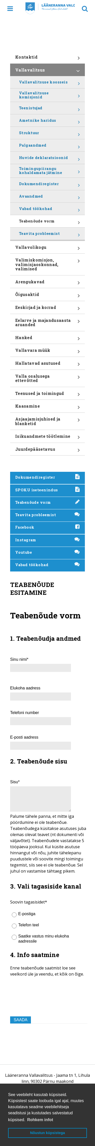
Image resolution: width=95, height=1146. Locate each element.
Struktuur (49, 134)
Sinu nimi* (19, 659)
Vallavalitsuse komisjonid (49, 96)
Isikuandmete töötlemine (47, 438)
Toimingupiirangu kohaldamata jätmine (49, 171)
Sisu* (15, 782)
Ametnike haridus (49, 122)
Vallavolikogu (47, 249)
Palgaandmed (49, 147)
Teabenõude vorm (49, 223)
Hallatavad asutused (47, 365)
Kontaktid (47, 58)
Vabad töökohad (49, 210)
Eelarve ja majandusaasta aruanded (47, 324)
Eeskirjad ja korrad (47, 309)
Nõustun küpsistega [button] (47, 1133)
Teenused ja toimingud (47, 395)
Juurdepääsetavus (47, 451)
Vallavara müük (47, 352)
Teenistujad (49, 110)
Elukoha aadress (25, 688)
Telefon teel (28, 925)
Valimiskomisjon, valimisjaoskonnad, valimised (47, 266)
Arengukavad (47, 283)
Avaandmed (49, 198)
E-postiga (26, 914)
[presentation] (48, 1002)
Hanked (47, 339)
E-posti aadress (24, 737)
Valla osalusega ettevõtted (47, 380)
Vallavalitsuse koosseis (49, 84)
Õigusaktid (47, 296)
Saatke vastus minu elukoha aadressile (43, 938)
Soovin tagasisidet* (28, 902)
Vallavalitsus (47, 71)
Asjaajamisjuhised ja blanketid (47, 423)
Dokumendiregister (49, 185)
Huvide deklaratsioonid (49, 159)
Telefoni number (24, 712)
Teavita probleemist (49, 235)
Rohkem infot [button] (40, 1120)
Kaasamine (47, 407)
